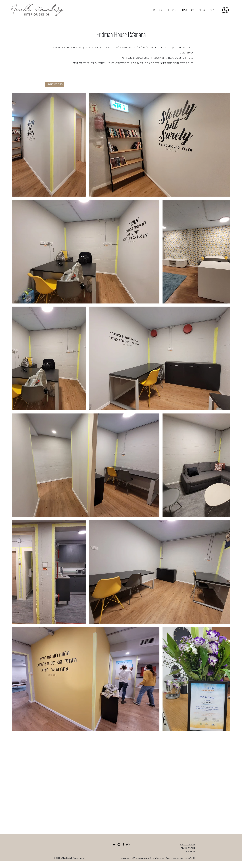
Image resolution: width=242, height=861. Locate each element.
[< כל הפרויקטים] (54, 84)
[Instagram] (118, 844)
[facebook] (123, 844)
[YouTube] (114, 844)
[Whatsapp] (225, 10)
